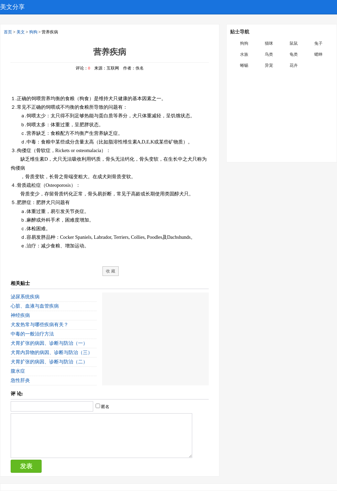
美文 (21, 32)
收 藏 (110, 271)
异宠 (269, 65)
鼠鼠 (294, 43)
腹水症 (18, 371)
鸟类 (269, 54)
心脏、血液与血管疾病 (35, 306)
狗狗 (33, 32)
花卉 (294, 65)
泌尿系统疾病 (25, 296)
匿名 (105, 406)
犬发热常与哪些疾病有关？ (39, 324)
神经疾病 (20, 315)
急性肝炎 (20, 380)
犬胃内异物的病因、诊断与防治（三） (52, 352)
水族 (244, 54)
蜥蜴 (244, 65)
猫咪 (269, 43)
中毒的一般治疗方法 (32, 334)
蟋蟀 (318, 54)
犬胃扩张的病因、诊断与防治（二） (49, 361)
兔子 (318, 43)
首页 (8, 32)
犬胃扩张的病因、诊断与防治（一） (49, 343)
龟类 (294, 54)
